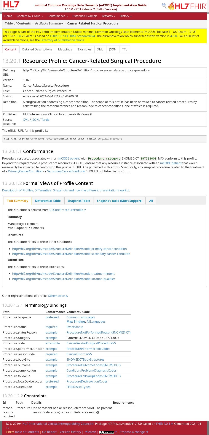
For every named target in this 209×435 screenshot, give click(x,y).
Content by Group (30, 16)
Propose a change (133, 432)
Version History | (72, 432)
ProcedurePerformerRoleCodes (88, 349)
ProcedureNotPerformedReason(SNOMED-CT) (98, 333)
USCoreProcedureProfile (66, 210)
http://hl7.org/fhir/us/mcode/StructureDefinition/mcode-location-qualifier (63, 279)
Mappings (66, 49)
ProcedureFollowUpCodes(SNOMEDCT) (94, 376)
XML (102, 49)
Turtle (45, 120)
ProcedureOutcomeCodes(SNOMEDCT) (94, 365)
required (51, 327)
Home (8, 16)
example (51, 333)
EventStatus (75, 327)
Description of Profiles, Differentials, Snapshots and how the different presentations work (64, 190)
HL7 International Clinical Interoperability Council (56, 424)
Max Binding (76, 322)
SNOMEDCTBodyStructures (85, 360)
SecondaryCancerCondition (66, 171)
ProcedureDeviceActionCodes (87, 382)
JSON (114, 49)
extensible (52, 343)
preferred (52, 317)
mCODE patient (69, 159)
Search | (93, 432)
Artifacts (108, 16)
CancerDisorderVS (79, 354)
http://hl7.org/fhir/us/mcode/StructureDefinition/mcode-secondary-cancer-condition (71, 254)
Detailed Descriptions (38, 49)
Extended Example (84, 16)
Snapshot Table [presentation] (79, 201)
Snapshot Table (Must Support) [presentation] (119, 201)
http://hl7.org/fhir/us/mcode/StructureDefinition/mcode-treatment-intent (63, 274)
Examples (85, 49)
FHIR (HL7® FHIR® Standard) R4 (72, 36)
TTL (127, 49)
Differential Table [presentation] (48, 201)
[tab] (17, 201)
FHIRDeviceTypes (78, 387)
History (126, 16)
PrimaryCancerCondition (25, 171)
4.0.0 (173, 36)
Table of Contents (27, 432)
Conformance (57, 16)
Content (10, 49)
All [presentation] (151, 201)
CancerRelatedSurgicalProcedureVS (91, 343)
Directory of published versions (62, 40)
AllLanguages (96, 322)
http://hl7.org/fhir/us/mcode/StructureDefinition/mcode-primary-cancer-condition (69, 249)
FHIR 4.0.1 (163, 424)
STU (18, 36)
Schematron (56, 296)
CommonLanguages (81, 317)
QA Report (49, 432)
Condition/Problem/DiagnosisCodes (92, 371)
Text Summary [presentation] (17, 201)
